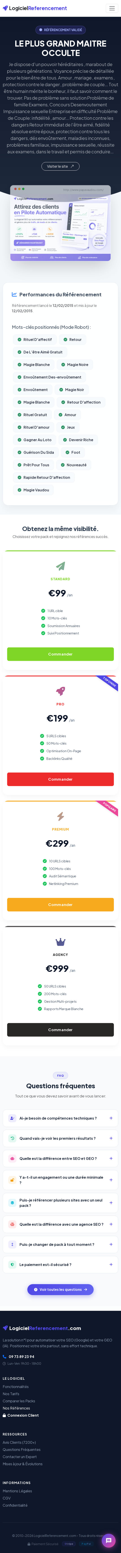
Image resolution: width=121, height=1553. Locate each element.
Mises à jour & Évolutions (23, 1463)
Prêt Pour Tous (33, 483)
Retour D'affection (81, 420)
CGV (7, 1498)
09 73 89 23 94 (18, 1356)
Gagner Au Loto (35, 458)
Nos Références (16, 1408)
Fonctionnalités (16, 1386)
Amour (67, 433)
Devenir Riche (78, 458)
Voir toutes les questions (60, 1289)
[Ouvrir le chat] (109, 1541)
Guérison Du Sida (36, 471)
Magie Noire (74, 383)
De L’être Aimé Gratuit (40, 370)
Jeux (68, 445)
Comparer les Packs (19, 1401)
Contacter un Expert (20, 1456)
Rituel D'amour (34, 445)
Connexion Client (21, 1415)
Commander (60, 653)
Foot (73, 471)
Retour (73, 358)
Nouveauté (73, 483)
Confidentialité (15, 1505)
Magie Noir (71, 408)
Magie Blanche (34, 383)
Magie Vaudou (33, 508)
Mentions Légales (17, 1491)
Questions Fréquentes (22, 1449)
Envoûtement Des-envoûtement (49, 395)
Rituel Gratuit (32, 433)
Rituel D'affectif (35, 358)
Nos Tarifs (11, 1393)
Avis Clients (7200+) (19, 1442)
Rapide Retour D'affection (44, 496)
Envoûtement (33, 408)
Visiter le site (60, 166)
